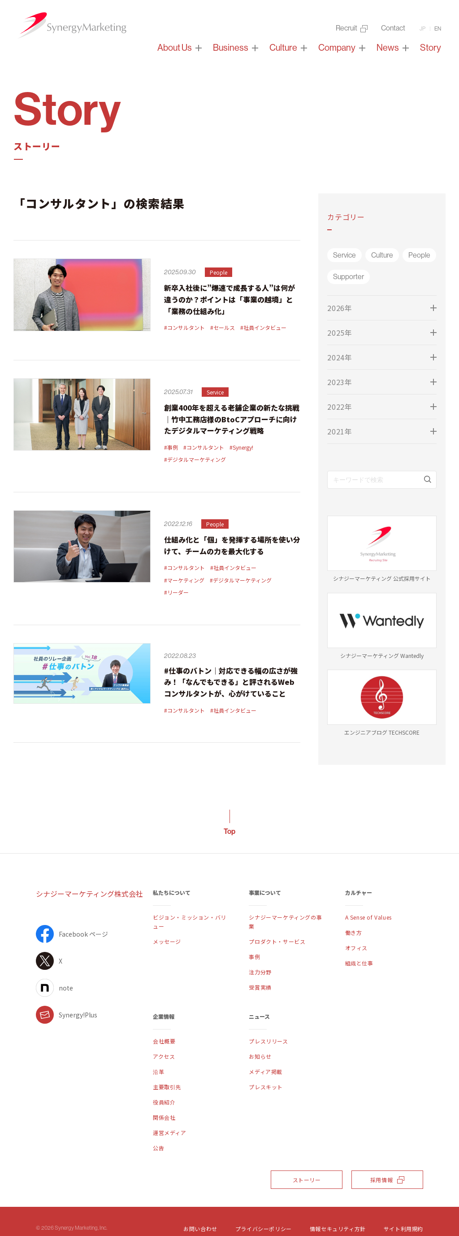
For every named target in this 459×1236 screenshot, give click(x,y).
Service (344, 255)
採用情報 (387, 1179)
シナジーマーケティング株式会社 (89, 893)
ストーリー (307, 1179)
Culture (382, 255)
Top (229, 831)
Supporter (348, 276)
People (419, 255)
